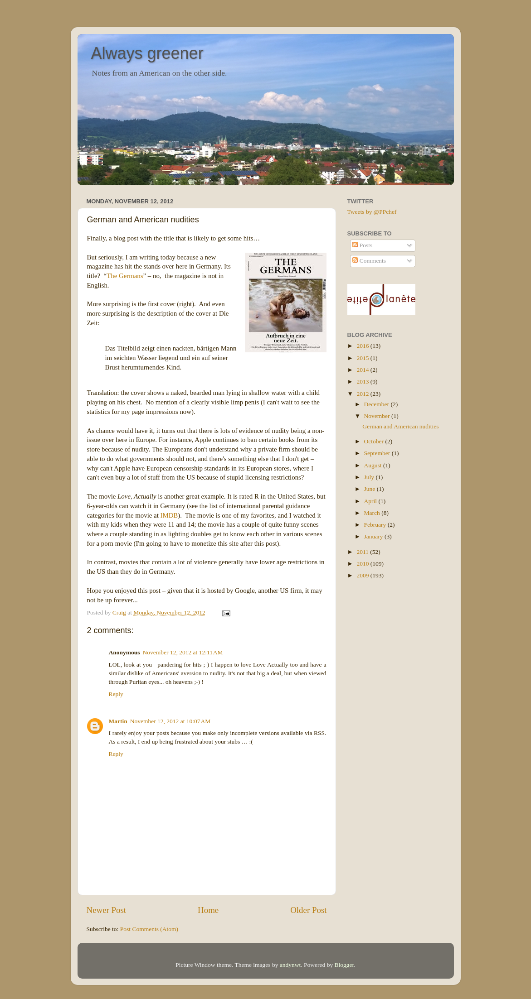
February (376, 524)
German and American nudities (400, 426)
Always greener (147, 53)
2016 (363, 345)
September (378, 453)
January (374, 536)
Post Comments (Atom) (149, 929)
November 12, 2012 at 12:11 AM (183, 652)
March (373, 512)
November (377, 416)
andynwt (290, 964)
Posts (362, 245)
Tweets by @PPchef (372, 211)
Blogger (344, 964)
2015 (363, 358)
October (374, 441)
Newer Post (107, 910)
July (370, 477)
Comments (369, 260)
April (371, 501)
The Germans (125, 275)
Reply (116, 694)
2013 (363, 381)
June (370, 488)
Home (208, 910)
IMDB (169, 515)
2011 (363, 551)
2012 (363, 393)
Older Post (308, 910)
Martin (118, 721)
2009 (363, 575)
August (373, 465)
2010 (363, 563)
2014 (363, 369)
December (377, 404)
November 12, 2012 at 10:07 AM (170, 721)
